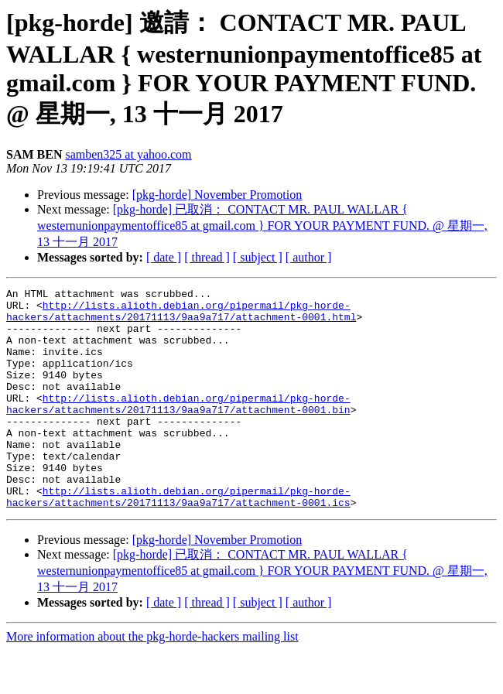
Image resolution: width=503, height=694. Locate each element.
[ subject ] (257, 257)
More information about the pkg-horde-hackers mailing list (152, 680)
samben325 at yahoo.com (128, 154)
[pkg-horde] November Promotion (217, 194)
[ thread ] (207, 257)
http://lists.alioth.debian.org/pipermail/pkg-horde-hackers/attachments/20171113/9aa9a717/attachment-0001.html (181, 316)
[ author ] (309, 257)
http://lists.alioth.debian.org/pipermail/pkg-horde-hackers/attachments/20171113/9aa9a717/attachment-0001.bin (178, 428)
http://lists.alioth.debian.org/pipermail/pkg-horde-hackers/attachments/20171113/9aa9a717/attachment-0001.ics (178, 539)
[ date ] (163, 257)
